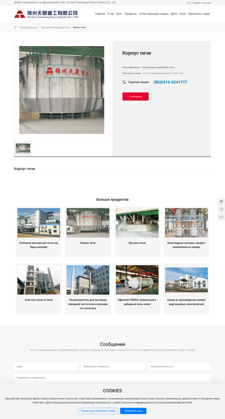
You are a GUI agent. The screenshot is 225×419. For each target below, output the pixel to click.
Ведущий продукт (29, 27)
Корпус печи (88, 242)
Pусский (206, 2)
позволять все (133, 410)
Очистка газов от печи (39, 299)
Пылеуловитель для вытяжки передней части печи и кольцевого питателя (87, 304)
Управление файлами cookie (98, 410)
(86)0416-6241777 (170, 82)
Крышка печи (137, 242)
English (196, 2)
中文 (189, 2)
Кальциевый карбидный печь (56, 27)
